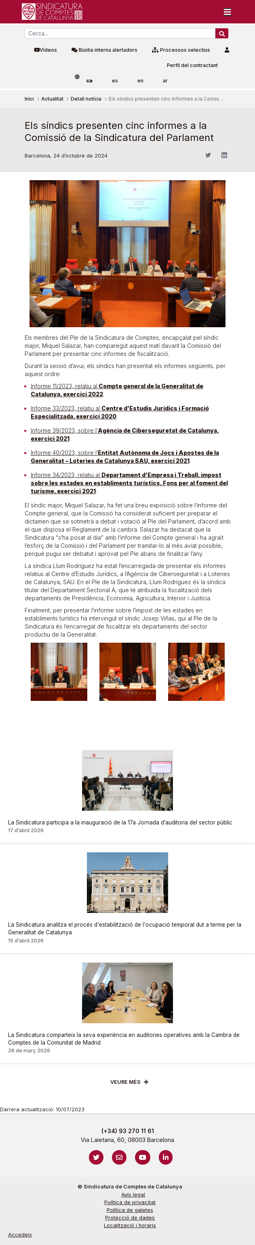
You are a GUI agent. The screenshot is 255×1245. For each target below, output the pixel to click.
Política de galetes (130, 1210)
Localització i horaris (130, 1225)
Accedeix (20, 1235)
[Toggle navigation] (227, 11)
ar (165, 81)
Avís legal (133, 1195)
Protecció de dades (130, 1218)
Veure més (125, 1082)
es (115, 81)
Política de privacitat (130, 1202)
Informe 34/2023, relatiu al (129, 482)
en (140, 81)
